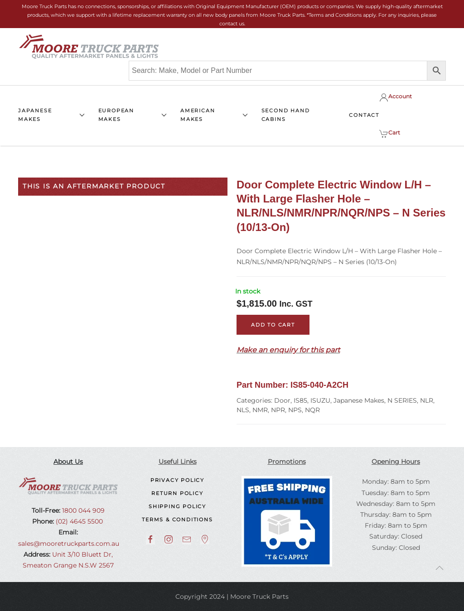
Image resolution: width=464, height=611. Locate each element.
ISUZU (320, 400)
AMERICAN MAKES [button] (214, 114)
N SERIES (402, 400)
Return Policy (177, 493)
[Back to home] (89, 47)
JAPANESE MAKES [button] (51, 114)
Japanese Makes (359, 400)
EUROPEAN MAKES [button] (132, 114)
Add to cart (273, 325)
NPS (295, 410)
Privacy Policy (177, 480)
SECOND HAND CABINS (285, 114)
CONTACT (364, 115)
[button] (439, 568)
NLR (426, 400)
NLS (243, 410)
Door (282, 400)
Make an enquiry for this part (288, 350)
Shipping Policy (177, 506)
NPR (278, 410)
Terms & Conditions (177, 519)
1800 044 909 (82, 510)
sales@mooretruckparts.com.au (68, 543)
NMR (260, 410)
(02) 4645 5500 (78, 521)
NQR (312, 410)
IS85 (300, 400)
